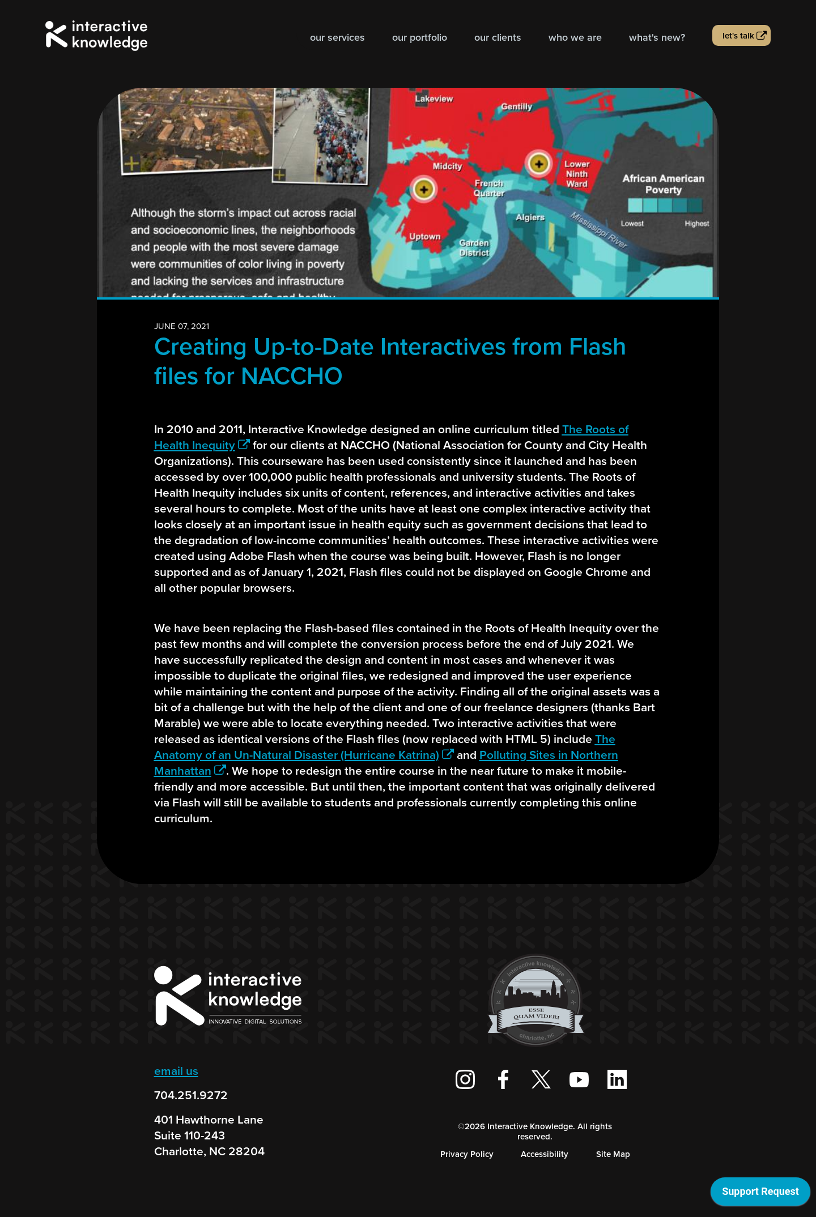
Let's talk (738, 35)
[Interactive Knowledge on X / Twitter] (541, 1079)
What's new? (657, 37)
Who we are (575, 37)
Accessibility (544, 1154)
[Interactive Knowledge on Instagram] (465, 1079)
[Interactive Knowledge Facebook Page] (503, 1079)
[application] (760, 1194)
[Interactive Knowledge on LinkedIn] (617, 1079)
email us (176, 1070)
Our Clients (497, 37)
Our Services (337, 37)
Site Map (613, 1154)
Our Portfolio (419, 37)
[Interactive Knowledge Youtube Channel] (579, 1079)
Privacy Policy (467, 1154)
